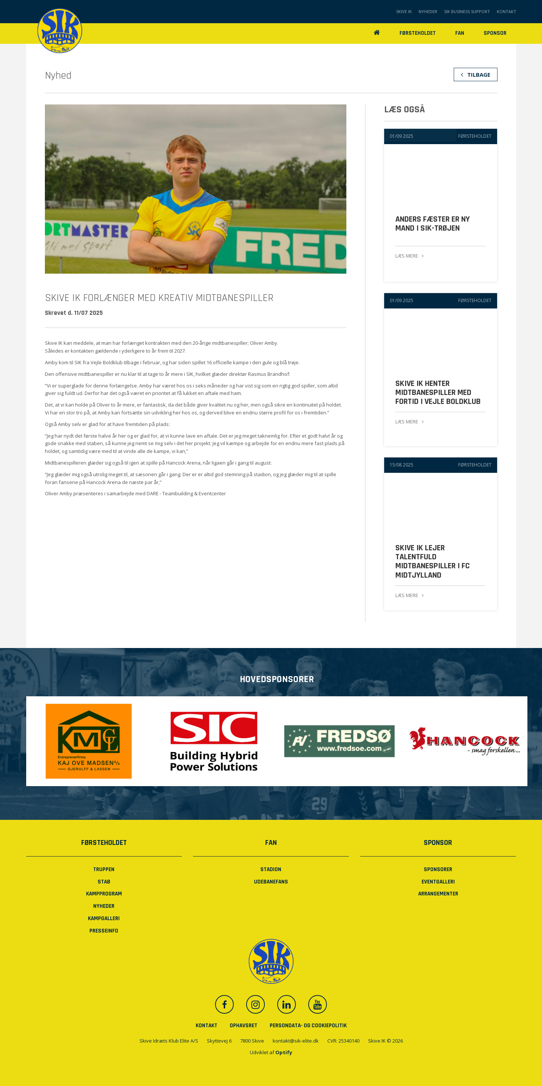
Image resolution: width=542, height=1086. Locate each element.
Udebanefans (271, 881)
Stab (104, 881)
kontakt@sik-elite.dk (296, 1040)
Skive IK (404, 11)
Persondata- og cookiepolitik (308, 1025)
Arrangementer (438, 893)
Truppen (103, 869)
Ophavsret (243, 1025)
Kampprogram (104, 893)
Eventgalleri (438, 881)
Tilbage (475, 74)
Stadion (270, 869)
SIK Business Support (467, 11)
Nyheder (428, 11)
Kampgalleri (104, 918)
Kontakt (506, 11)
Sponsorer (438, 869)
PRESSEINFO (103, 930)
